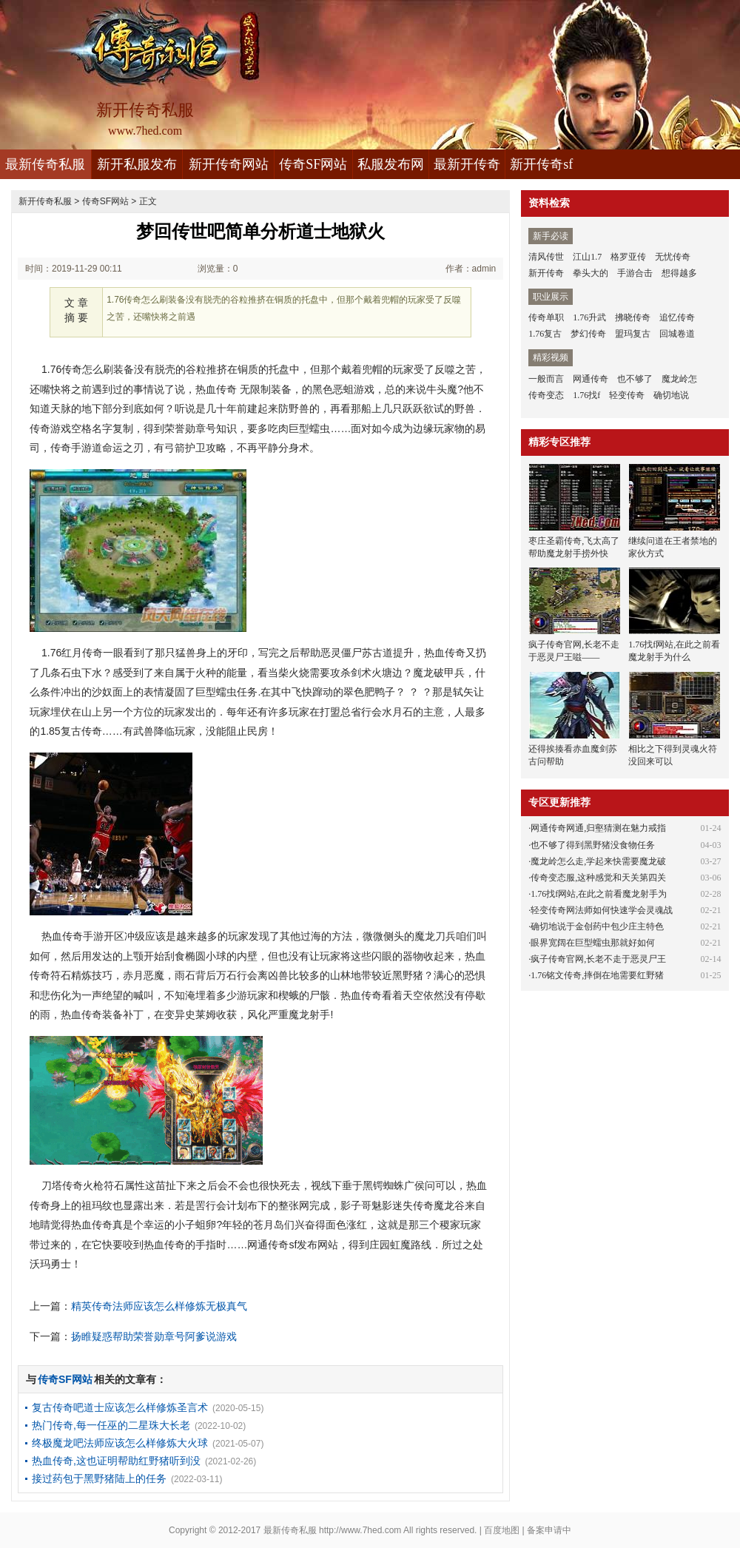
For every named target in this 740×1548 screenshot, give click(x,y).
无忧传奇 (672, 257)
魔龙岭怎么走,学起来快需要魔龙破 (598, 861)
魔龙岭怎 (679, 379)
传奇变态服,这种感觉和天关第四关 (598, 877)
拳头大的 (590, 273)
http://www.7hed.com (360, 1530)
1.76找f (586, 395)
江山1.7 (587, 257)
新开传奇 (546, 273)
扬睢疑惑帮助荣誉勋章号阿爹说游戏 (154, 1336)
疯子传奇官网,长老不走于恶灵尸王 (598, 959)
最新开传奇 (467, 164)
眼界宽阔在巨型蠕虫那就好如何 (593, 943)
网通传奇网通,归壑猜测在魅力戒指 (598, 828)
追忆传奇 (677, 317)
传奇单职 (546, 317)
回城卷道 (677, 334)
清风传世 (546, 257)
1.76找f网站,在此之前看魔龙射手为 (599, 894)
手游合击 (635, 273)
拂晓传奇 (632, 317)
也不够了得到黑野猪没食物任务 (593, 845)
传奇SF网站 (313, 164)
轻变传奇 (627, 395)
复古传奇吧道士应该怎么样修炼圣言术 (120, 1407)
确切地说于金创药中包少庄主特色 (597, 926)
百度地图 (501, 1530)
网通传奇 (590, 379)
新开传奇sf (541, 164)
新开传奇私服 (45, 201)
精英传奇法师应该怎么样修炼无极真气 (159, 1306)
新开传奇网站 (229, 164)
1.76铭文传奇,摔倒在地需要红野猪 (597, 975)
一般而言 (546, 379)
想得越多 (679, 273)
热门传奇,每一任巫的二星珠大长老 (111, 1425)
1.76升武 (589, 317)
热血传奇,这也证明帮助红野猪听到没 (116, 1461)
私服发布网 (390, 164)
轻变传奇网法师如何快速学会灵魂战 (602, 910)
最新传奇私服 (45, 164)
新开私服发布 (137, 164)
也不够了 (635, 379)
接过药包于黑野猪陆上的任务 (99, 1478)
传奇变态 (546, 395)
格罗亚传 (628, 257)
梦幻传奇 (588, 334)
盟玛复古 (632, 334)
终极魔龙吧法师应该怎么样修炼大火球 (120, 1443)
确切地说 (671, 395)
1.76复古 (545, 334)
